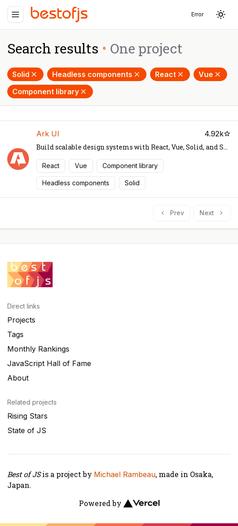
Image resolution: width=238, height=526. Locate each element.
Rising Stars (27, 415)
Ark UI (47, 133)
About (18, 377)
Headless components (96, 74)
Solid (25, 74)
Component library (50, 91)
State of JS (26, 430)
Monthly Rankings (38, 348)
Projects (21, 319)
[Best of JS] (60, 14)
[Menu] (15, 14)
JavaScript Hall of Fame (49, 363)
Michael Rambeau (124, 474)
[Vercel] (141, 503)
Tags (15, 334)
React (170, 74)
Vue (210, 74)
